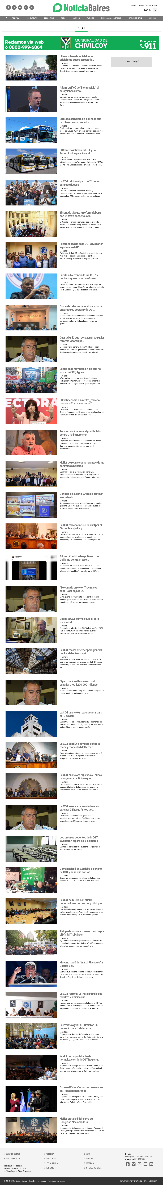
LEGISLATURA (32, 18)
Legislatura (51, 1163)
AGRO (63, 18)
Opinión (88, 1159)
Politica (49, 1154)
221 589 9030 (139, 1159)
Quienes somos (12, 1154)
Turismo (49, 1168)
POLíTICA (15, 18)
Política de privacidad (56, 1181)
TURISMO (90, 18)
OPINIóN (152, 18)
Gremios (88, 1163)
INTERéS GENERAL (135, 18)
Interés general (92, 1168)
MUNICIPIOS (49, 18)
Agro (87, 1154)
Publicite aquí (12, 1159)
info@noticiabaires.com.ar (138, 1157)
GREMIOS (76, 18)
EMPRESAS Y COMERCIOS (111, 18)
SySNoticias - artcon (140, 1181)
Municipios (50, 1159)
